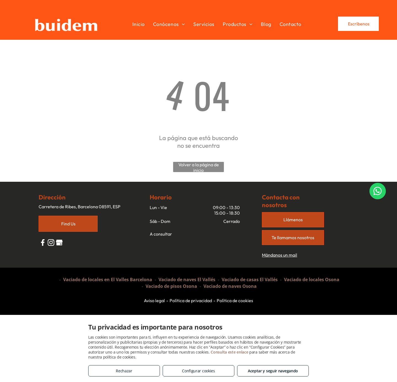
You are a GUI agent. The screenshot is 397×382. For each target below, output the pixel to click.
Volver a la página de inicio (198, 167)
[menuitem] (138, 24)
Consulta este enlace (229, 352)
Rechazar (124, 370)
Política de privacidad (191, 300)
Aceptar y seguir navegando (273, 370)
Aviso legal (154, 300)
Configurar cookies (198, 370)
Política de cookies (235, 300)
